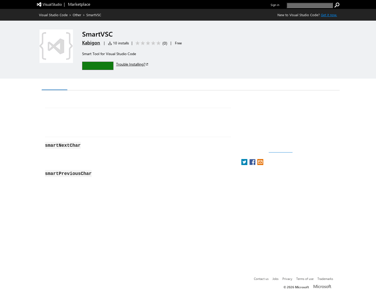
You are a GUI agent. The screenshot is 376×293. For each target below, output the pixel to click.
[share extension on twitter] (245, 163)
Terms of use (305, 279)
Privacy (287, 279)
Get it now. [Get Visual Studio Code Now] (329, 15)
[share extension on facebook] (253, 163)
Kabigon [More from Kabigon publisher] (91, 42)
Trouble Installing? (132, 64)
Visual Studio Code (53, 15)
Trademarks (325, 279)
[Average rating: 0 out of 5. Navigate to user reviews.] (150, 43)
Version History (86, 85)
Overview (54, 84)
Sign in (275, 5)
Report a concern (281, 151)
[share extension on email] (260, 163)
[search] (310, 5)
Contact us (261, 279)
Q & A (114, 85)
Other (77, 15)
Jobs (275, 279)
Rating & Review (143, 85)
